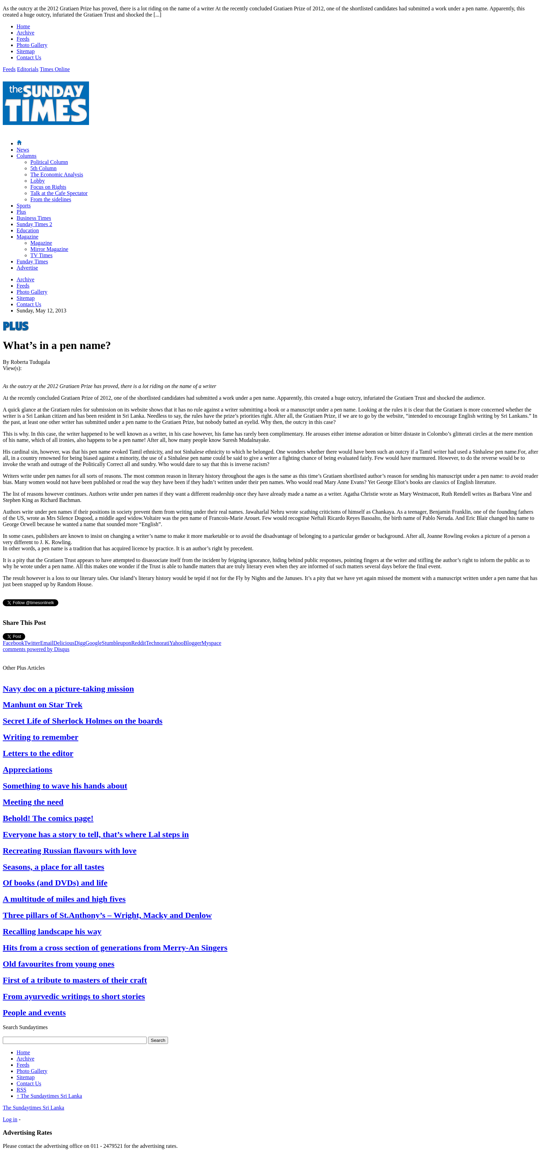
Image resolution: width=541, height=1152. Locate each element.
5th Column (43, 168)
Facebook (13, 643)
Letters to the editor (38, 753)
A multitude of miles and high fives (64, 898)
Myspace (211, 643)
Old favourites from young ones (59, 963)
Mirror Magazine (49, 249)
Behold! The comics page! (48, 818)
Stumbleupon (116, 643)
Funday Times (32, 261)
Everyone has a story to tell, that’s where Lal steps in (96, 834)
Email (46, 643)
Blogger (192, 643)
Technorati (157, 643)
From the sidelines (50, 199)
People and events (34, 1012)
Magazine (27, 237)
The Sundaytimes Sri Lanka (49, 1096)
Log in (10, 1119)
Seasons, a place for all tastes (53, 866)
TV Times (41, 255)
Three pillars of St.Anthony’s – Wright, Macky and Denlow (107, 915)
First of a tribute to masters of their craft (75, 980)
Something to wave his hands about (65, 785)
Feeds (23, 39)
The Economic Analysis (56, 174)
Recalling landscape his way (52, 931)
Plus (21, 212)
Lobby (37, 181)
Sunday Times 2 (34, 224)
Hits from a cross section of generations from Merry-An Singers (115, 947)
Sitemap (26, 51)
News (23, 150)
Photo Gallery (32, 45)
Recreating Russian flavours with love (70, 850)
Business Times (34, 218)
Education (28, 230)
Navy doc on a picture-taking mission (68, 688)
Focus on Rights (48, 187)
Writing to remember (40, 737)
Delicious (63, 643)
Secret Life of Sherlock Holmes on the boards (83, 720)
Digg (80, 643)
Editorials (27, 69)
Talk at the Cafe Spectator (59, 193)
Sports (24, 206)
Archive (26, 33)
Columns (27, 156)
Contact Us (29, 57)
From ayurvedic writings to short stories (74, 996)
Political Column (49, 162)
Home (23, 26)
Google (94, 643)
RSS (21, 1090)
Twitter (32, 643)
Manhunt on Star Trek (42, 704)
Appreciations (27, 769)
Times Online (55, 69)
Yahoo (176, 643)
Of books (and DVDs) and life (55, 882)
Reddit (138, 643)
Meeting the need (33, 801)
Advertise (27, 268)
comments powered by (36, 649)
